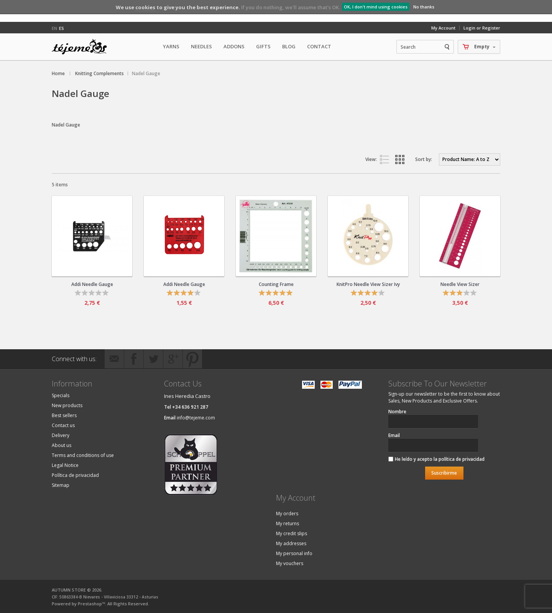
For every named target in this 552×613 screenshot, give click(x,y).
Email (394, 435)
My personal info (294, 553)
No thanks (423, 7)
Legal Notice (65, 465)
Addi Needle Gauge (92, 284)
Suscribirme (444, 473)
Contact (319, 46)
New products (67, 405)
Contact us (63, 425)
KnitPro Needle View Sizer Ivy (368, 284)
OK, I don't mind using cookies (375, 7)
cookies (145, 7)
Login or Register (481, 28)
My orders (287, 513)
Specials (60, 395)
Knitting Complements (99, 73)
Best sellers (64, 415)
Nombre (397, 411)
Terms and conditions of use (83, 455)
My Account (443, 28)
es (61, 28)
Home (58, 73)
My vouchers (289, 563)
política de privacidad (462, 459)
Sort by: (423, 159)
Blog (289, 46)
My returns (287, 523)
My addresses (291, 543)
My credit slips (291, 533)
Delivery (60, 435)
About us (61, 445)
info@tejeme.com (196, 417)
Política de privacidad (75, 475)
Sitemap (60, 485)
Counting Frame (276, 284)
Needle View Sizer (460, 284)
